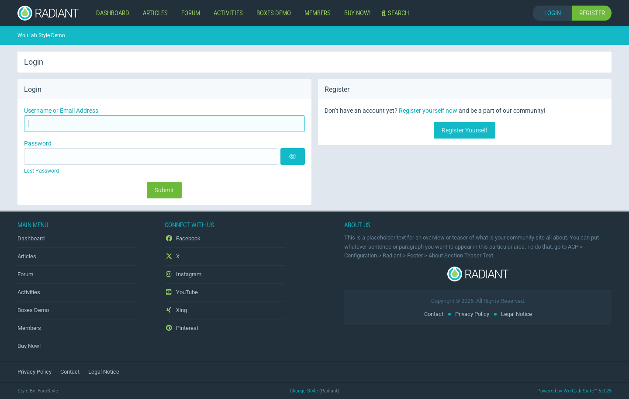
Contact (433, 314)
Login (552, 13)
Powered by (574, 391)
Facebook (182, 238)
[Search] (396, 13)
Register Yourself (464, 130)
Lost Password (41, 171)
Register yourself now (428, 110)
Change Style (304, 391)
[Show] (292, 156)
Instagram (183, 274)
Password (38, 143)
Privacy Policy (472, 314)
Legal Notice (516, 314)
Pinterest (181, 328)
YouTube (181, 292)
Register (592, 13)
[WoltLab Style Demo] (48, 13)
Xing (176, 310)
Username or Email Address (61, 110)
